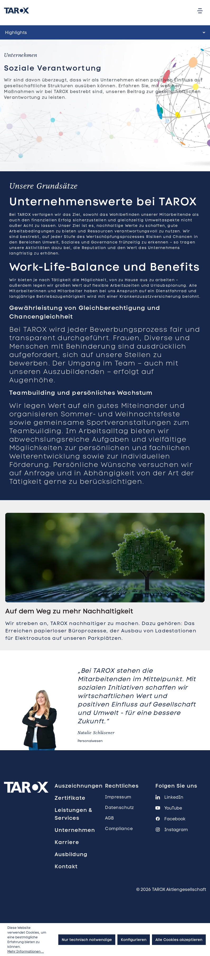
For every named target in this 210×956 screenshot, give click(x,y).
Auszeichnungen (79, 785)
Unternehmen (75, 830)
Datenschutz (119, 807)
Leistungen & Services (73, 814)
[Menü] (200, 10)
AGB (109, 818)
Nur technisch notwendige (87, 939)
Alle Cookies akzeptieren (178, 939)
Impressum (118, 797)
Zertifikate (70, 797)
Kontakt (66, 866)
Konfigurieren (133, 939)
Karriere (67, 842)
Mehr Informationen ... (25, 951)
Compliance (119, 828)
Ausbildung (71, 854)
